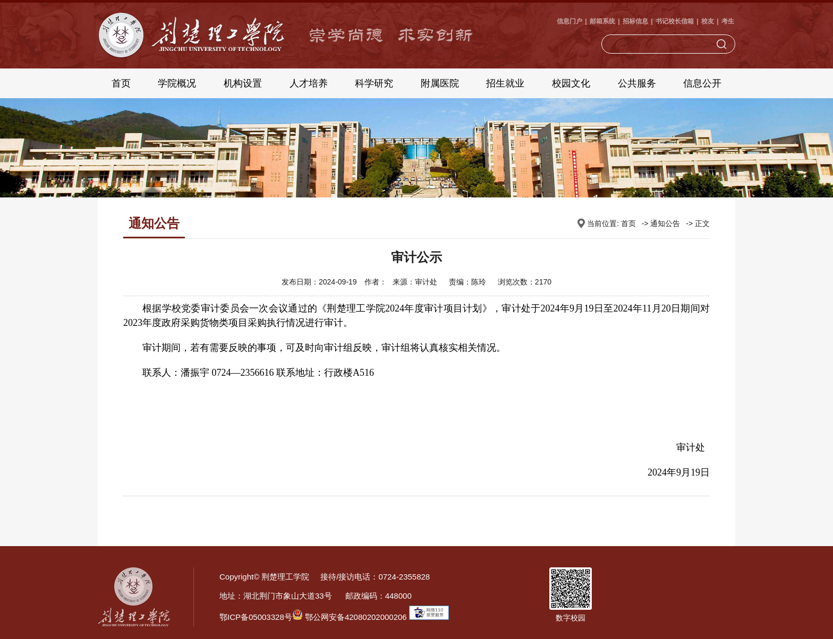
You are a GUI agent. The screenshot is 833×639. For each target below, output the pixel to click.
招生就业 (505, 83)
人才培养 (309, 83)
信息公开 (702, 83)
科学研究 (374, 83)
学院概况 (177, 83)
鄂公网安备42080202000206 (349, 616)
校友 (707, 21)
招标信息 (635, 21)
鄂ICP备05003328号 (255, 616)
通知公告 (665, 223)
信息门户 (569, 21)
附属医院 (440, 83)
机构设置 (243, 83)
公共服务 (637, 83)
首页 (121, 83)
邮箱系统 (602, 21)
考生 (727, 21)
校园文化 (571, 83)
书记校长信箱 (675, 21)
